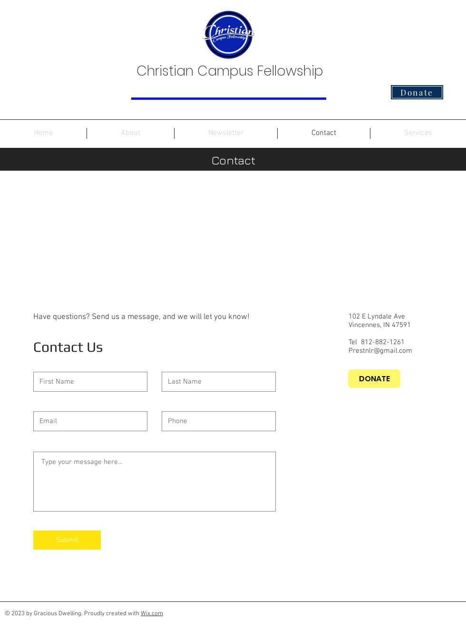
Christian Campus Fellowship (229, 71)
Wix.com (152, 614)
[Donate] (417, 92)
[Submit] (67, 540)
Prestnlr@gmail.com (380, 351)
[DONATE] (374, 378)
